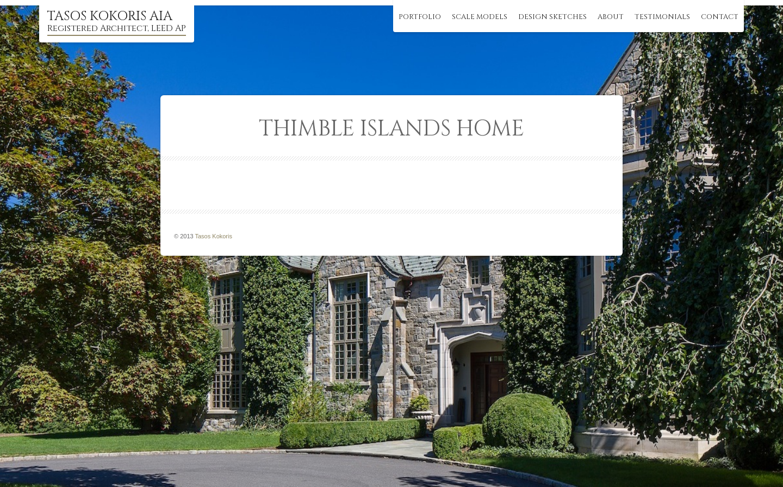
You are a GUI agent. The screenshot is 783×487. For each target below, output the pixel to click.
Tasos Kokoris (213, 236)
